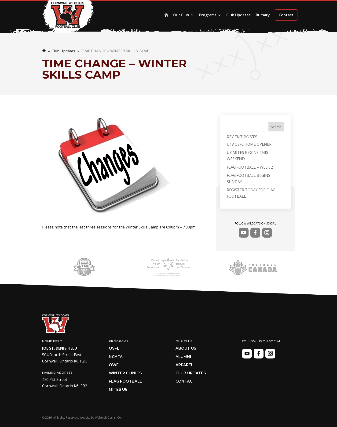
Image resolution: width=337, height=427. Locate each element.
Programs (207, 15)
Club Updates (238, 15)
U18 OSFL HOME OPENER (249, 144)
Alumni (183, 357)
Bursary (263, 15)
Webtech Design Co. (108, 418)
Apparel (184, 365)
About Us (186, 348)
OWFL (115, 365)
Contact (286, 15)
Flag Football (125, 381)
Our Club (181, 15)
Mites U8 (118, 389)
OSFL (114, 348)
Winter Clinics (125, 373)
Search (276, 127)
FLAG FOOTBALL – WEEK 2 (250, 167)
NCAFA (116, 357)
